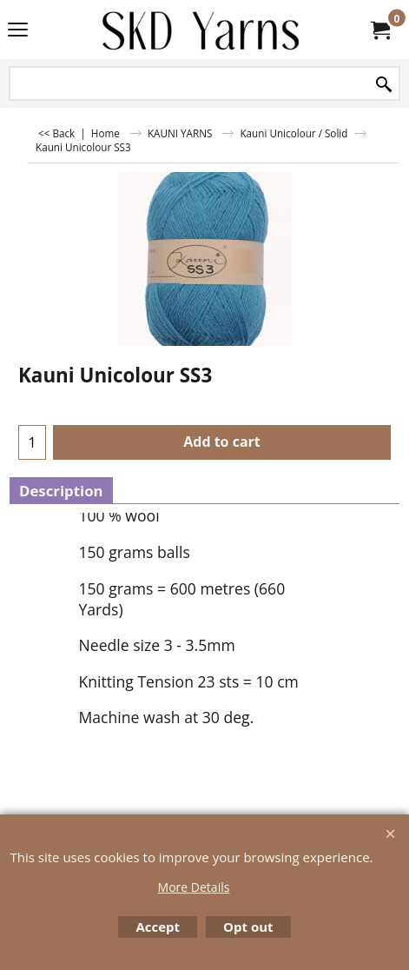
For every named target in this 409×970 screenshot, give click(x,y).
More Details (194, 887)
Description (61, 491)
